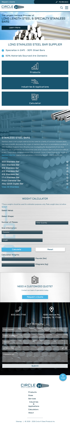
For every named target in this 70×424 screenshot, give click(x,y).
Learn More (14, 28)
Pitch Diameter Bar (11, 181)
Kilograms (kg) (42, 264)
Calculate (16, 250)
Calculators (33, 409)
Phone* (6, 342)
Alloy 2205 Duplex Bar (13, 184)
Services (32, 399)
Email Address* (10, 336)
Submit (35, 366)
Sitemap (19, 421)
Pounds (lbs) (41, 258)
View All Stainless (10, 187)
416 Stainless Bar (10, 174)
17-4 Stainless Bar (11, 178)
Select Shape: (8, 216)
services (5, 158)
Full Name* (8, 329)
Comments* (8, 354)
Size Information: (9, 228)
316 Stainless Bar (10, 168)
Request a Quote (8, 2)
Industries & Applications (33, 404)
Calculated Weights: (10, 255)
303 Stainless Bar (11, 162)
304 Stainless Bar (11, 165)
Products (32, 392)
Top (63, 377)
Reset (50, 250)
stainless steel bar (9, 155)
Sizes (30, 395)
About (31, 413)
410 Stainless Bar (10, 171)
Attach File (8, 348)
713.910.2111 (62, 2)
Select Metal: (7, 210)
